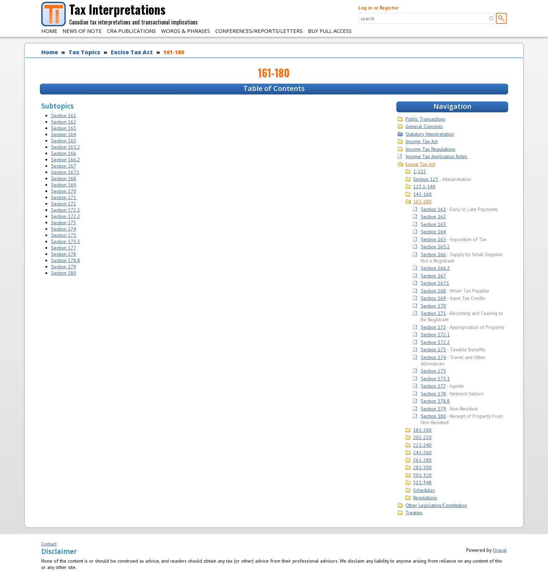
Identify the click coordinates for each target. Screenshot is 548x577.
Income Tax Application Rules (436, 156)
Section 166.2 (65, 159)
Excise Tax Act (132, 52)
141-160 (422, 194)
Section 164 (63, 134)
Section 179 (63, 266)
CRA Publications (131, 30)
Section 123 (425, 179)
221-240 (422, 445)
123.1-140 (424, 186)
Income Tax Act (421, 141)
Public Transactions (425, 119)
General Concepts (424, 126)
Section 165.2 (65, 147)
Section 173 (63, 222)
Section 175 (63, 235)
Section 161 (63, 115)
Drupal (500, 550)
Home (49, 30)
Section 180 (63, 273)
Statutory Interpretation (429, 134)
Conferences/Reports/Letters (259, 30)
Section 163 (63, 128)
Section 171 (63, 197)
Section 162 (63, 122)
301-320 (422, 475)
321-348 (422, 482)
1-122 (419, 171)
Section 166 (63, 153)
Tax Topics (84, 52)
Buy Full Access (330, 30)
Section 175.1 (65, 241)
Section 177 (63, 248)
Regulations (425, 497)
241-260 (422, 452)
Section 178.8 (65, 260)
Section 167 (63, 166)
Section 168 (63, 178)
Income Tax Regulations (430, 149)
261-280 (422, 460)
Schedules (424, 490)
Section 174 (63, 229)
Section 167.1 (65, 172)
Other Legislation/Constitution (436, 505)
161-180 (173, 52)
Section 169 (63, 185)
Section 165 (63, 141)
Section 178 (63, 254)
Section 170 (63, 191)
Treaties (414, 512)
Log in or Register (378, 8)
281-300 (422, 467)
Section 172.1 (65, 210)
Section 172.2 (65, 216)
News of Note (82, 30)
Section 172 (63, 203)
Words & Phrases (185, 30)
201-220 (422, 437)
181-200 (422, 430)
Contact (49, 544)
